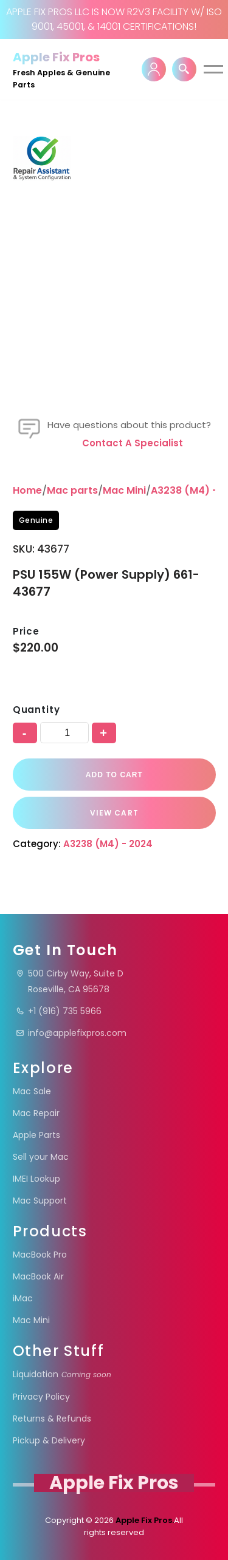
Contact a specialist (132, 443)
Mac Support (40, 1200)
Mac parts (72, 490)
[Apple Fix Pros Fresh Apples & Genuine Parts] (70, 69)
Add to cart (113, 775)
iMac (23, 1298)
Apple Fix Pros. (144, 1520)
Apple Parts (36, 1135)
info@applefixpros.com (71, 1033)
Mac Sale (32, 1091)
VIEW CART (114, 813)
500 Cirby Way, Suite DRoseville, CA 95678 (69, 981)
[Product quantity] (64, 732)
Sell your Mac (41, 1157)
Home (27, 490)
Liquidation (62, 1374)
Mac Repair (36, 1113)
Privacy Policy (41, 1397)
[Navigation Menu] (213, 69)
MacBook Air (38, 1276)
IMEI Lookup (36, 1179)
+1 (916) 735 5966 (59, 1011)
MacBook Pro (40, 1254)
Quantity (36, 709)
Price (26, 631)
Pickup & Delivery (49, 1440)
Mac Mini (124, 490)
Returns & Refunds (52, 1418)
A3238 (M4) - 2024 (108, 843)
